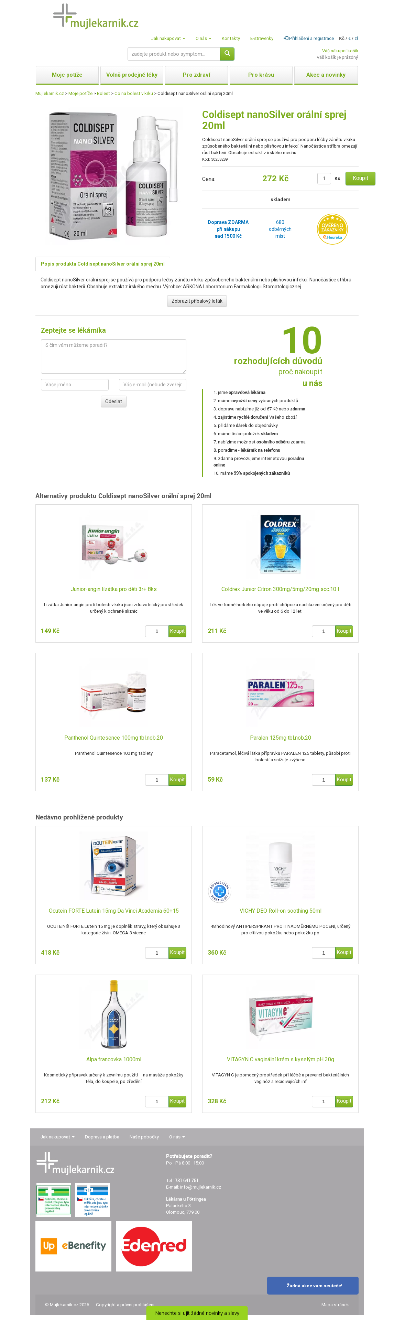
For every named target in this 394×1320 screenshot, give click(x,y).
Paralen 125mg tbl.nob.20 (280, 737)
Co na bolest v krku (133, 93)
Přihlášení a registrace (309, 38)
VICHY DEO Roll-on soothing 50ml (280, 911)
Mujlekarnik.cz (49, 93)
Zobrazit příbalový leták (197, 301)
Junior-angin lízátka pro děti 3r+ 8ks (114, 589)
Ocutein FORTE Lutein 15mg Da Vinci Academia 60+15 (114, 911)
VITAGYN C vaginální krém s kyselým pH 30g (280, 1059)
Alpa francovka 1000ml (113, 1059)
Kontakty (231, 38)
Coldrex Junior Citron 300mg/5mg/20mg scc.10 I (280, 589)
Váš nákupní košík (340, 50)
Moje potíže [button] (67, 75)
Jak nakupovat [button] (168, 38)
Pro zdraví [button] (196, 75)
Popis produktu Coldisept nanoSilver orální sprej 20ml (103, 264)
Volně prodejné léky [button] (131, 75)
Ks (337, 178)
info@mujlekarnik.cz (200, 1187)
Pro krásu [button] (261, 75)
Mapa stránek (335, 1304)
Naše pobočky (144, 1136)
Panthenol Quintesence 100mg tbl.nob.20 (113, 737)
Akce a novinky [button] (326, 75)
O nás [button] (203, 38)
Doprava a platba (102, 1136)
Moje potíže (80, 93)
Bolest (103, 93)
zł (356, 38)
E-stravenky (261, 38)
